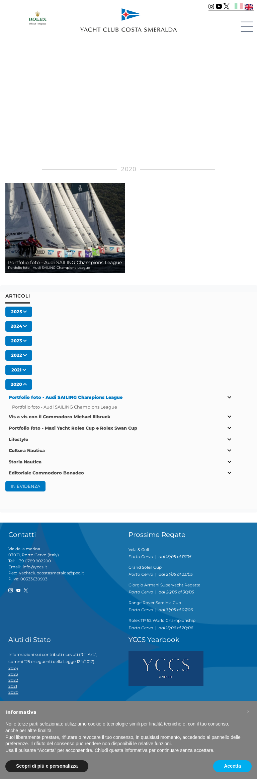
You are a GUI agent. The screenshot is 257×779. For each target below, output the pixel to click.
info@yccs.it (35, 566)
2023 (13, 674)
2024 (13, 668)
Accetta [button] (232, 766)
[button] (248, 711)
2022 (13, 680)
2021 (12, 686)
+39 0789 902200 (34, 560)
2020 (13, 692)
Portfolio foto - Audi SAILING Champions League (64, 407)
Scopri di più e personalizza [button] (47, 766)
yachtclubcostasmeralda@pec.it (51, 572)
